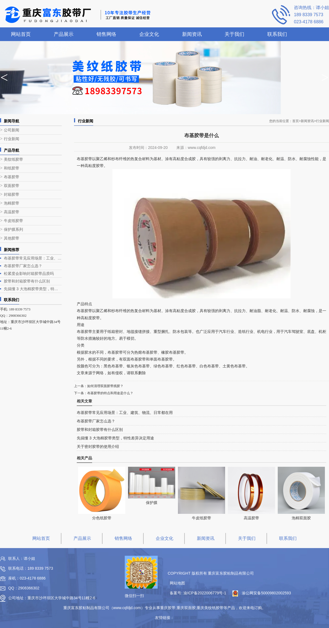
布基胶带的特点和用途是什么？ (110, 393)
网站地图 (177, 583)
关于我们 (234, 34)
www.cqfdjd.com (201, 147)
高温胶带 (11, 212)
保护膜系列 (13, 229)
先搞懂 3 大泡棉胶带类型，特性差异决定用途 (33, 289)
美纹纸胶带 (13, 159)
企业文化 (149, 34)
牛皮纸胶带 (13, 221)
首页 (296, 121)
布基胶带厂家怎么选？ (23, 266)
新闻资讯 (192, 34)
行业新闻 (11, 139)
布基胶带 (11, 177)
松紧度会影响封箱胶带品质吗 (29, 273)
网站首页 (21, 34)
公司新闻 (11, 130)
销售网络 (106, 34)
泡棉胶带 (11, 203)
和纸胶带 (11, 168)
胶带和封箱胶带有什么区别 (27, 281)
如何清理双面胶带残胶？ (105, 386)
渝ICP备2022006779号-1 (204, 593)
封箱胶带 (11, 194)
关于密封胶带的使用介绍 (98, 446)
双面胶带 (11, 186)
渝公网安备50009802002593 (266, 593)
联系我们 (277, 34)
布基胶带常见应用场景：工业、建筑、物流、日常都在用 (33, 258)
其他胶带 (11, 238)
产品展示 (63, 34)
